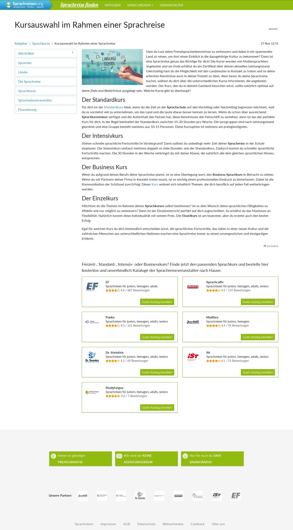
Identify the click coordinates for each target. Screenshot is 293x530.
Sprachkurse (41, 43)
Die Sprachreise (29, 81)
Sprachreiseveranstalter (35, 100)
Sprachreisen (139, 5)
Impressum (108, 524)
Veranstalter (171, 5)
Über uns (218, 524)
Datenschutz (146, 524)
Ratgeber (113, 5)
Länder (23, 72)
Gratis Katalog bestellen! (157, 302)
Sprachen (25, 63)
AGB (126, 524)
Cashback (197, 524)
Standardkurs (113, 107)
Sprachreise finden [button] (79, 4)
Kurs (155, 184)
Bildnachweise (173, 524)
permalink (271, 246)
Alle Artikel (45, 53)
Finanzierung (27, 109)
